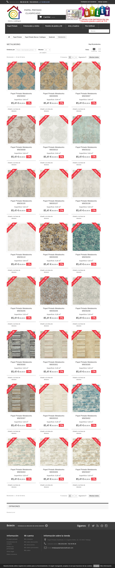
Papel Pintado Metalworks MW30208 (86, 309)
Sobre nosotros (12, 554)
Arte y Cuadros (73, 26)
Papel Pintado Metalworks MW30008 (21, 148)
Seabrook (52, 37)
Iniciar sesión (102, 2)
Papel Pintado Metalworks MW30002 (21, 95)
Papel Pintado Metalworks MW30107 (53, 202)
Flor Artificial (90, 26)
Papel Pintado (12, 26)
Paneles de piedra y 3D (53, 26)
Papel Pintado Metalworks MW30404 (21, 471)
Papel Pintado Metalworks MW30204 (86, 256)
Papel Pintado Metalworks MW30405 (53, 471)
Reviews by (11, 512)
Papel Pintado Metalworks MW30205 (21, 309)
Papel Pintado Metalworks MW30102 (86, 148)
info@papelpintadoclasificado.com (62, 548)
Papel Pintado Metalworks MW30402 (86, 417)
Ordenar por (11, 49)
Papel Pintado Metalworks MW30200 (53, 256)
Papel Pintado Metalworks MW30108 (86, 202)
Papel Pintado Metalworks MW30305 (86, 363)
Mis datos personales (31, 547)
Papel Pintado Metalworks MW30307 (21, 417)
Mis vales (27, 550)
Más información (105, 566)
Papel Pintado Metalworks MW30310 (53, 417)
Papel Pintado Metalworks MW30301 (53, 363)
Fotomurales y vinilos (31, 26)
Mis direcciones (29, 545)
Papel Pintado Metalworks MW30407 (86, 471)
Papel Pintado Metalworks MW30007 (86, 95)
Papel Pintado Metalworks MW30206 (53, 309)
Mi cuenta (29, 535)
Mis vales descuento (31, 542)
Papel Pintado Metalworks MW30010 (53, 148)
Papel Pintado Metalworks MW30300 (21, 363)
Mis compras (28, 539)
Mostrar (41, 49)
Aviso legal (10, 551)
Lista (99, 50)
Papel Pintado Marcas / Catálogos (35, 37)
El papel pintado (12, 539)
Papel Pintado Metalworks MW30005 (53, 95)
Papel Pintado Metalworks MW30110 (21, 256)
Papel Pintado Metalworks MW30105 (21, 202)
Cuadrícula (94, 50)
